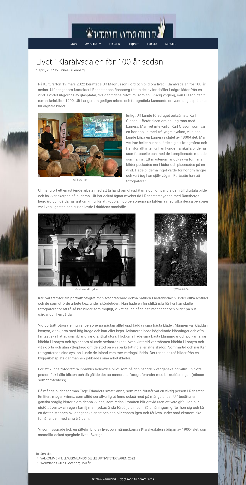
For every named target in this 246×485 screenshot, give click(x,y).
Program (133, 44)
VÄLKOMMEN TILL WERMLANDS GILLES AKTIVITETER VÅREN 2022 (87, 458)
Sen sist (152, 44)
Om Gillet (95, 43)
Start (74, 44)
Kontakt (170, 44)
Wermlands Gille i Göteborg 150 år (65, 463)
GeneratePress (144, 479)
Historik (114, 44)
